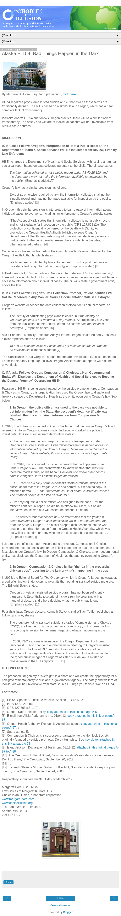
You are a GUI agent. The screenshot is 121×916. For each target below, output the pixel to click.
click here (69, 94)
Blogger (68, 912)
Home (60, 898)
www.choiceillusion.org (17, 803)
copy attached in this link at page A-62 (73, 711)
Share (8, 882)
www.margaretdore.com (18, 799)
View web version (60, 905)
